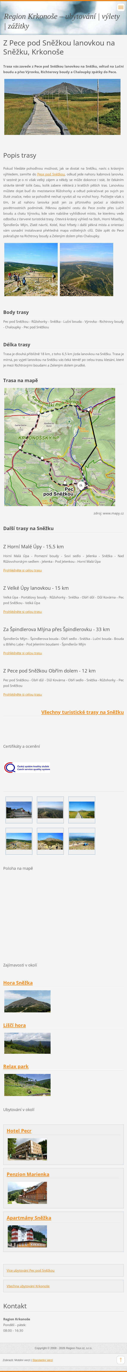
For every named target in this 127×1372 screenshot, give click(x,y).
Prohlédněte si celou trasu (22, 570)
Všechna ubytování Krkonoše (28, 1286)
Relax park (16, 1066)
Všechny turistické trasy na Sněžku (82, 712)
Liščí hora (14, 1025)
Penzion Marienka (28, 1174)
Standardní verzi (43, 1360)
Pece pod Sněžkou (51, 174)
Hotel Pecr (19, 1130)
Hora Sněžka (18, 982)
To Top (121, 1360)
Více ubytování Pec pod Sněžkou (30, 1270)
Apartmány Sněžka (29, 1217)
